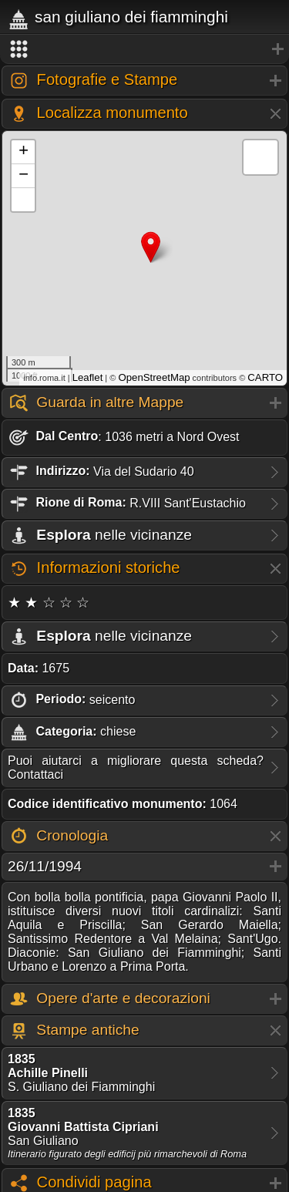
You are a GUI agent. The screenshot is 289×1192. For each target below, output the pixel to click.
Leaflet (87, 377)
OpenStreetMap (154, 377)
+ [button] (23, 151)
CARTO (265, 377)
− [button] (23, 175)
